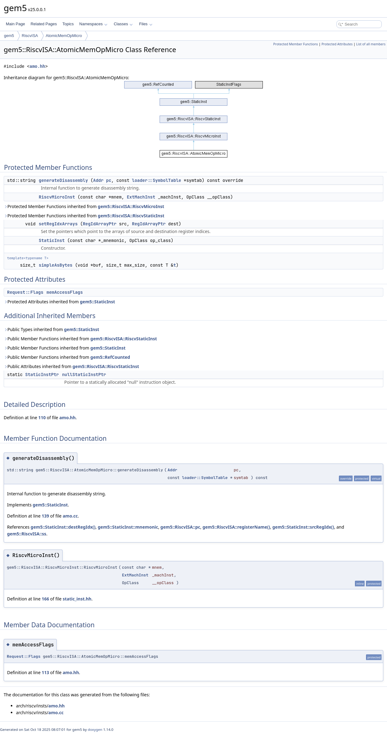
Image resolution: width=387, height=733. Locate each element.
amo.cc (70, 516)
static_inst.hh (77, 599)
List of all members (370, 44)
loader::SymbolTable (156, 180)
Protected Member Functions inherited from (84, 206)
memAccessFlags (65, 292)
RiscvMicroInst (57, 197)
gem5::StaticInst (97, 302)
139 (45, 516)
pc (108, 180)
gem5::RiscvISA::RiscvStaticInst (131, 216)
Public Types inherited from (51, 329)
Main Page (15, 24)
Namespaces (93, 24)
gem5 (9, 35)
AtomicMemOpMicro (64, 35)
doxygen (95, 729)
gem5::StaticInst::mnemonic (128, 527)
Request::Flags (25, 292)
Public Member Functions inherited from (80, 339)
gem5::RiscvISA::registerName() (236, 527)
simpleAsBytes (55, 265)
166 (45, 599)
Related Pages (44, 24)
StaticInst (52, 240)
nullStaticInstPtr (84, 374)
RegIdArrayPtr (99, 224)
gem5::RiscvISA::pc (180, 527)
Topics (68, 24)
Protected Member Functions (295, 44)
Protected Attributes (336, 44)
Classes (123, 24)
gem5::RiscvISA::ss (26, 534)
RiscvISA (30, 35)
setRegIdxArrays (58, 224)
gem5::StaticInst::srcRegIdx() (303, 527)
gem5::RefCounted (110, 357)
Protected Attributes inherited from (59, 302)
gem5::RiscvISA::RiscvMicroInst (131, 206)
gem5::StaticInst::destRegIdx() (63, 527)
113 (45, 672)
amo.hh (37, 66)
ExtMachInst (141, 197)
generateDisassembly (63, 180)
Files (145, 24)
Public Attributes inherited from (71, 366)
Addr (98, 180)
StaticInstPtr (42, 374)
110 (42, 417)
